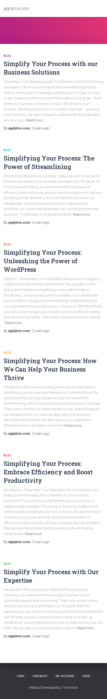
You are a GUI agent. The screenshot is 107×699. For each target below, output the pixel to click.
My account (65, 676)
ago (41, 128)
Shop (86, 676)
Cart (21, 676)
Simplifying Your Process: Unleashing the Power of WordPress (42, 260)
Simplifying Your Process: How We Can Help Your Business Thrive (50, 369)
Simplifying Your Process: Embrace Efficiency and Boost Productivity (48, 472)
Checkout (40, 676)
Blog (7, 56)
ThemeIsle (70, 688)
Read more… (35, 120)
